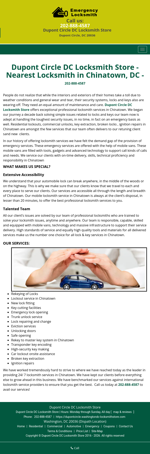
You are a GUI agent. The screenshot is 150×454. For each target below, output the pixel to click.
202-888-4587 (75, 25)
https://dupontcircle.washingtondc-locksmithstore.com (90, 416)
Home (21, 426)
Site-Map (97, 431)
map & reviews (122, 412)
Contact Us (126, 426)
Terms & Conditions (59, 431)
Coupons (109, 426)
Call (75, 448)
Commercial (54, 426)
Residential (36, 426)
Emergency (92, 426)
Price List (82, 431)
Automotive (73, 426)
